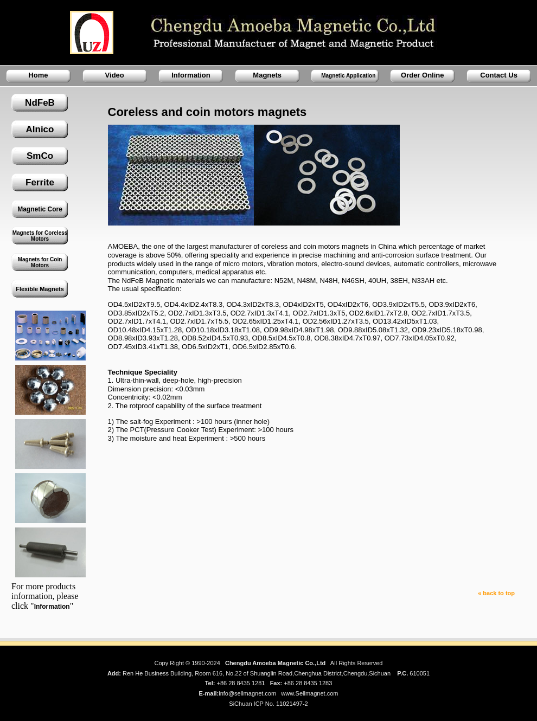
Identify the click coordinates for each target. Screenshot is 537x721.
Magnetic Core (39, 209)
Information (190, 75)
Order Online (422, 75)
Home (38, 75)
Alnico (40, 129)
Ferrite (39, 182)
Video (114, 75)
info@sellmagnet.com (247, 693)
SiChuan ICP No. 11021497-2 (268, 703)
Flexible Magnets (40, 289)
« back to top (496, 593)
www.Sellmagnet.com (309, 693)
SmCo (40, 156)
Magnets (267, 75)
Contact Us (498, 75)
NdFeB (40, 103)
